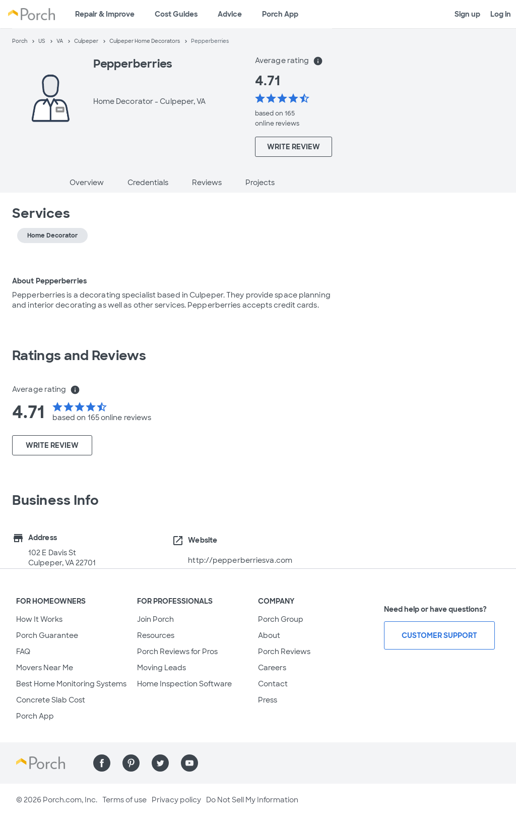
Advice (230, 14)
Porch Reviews (284, 651)
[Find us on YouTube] (189, 763)
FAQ (23, 651)
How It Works (39, 619)
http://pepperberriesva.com (240, 560)
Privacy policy (176, 799)
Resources (155, 635)
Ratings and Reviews (79, 355)
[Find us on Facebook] (101, 763)
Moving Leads (161, 667)
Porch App (280, 14)
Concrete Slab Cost (50, 700)
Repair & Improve (105, 14)
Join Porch (155, 619)
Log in (500, 14)
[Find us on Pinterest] (131, 763)
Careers (272, 667)
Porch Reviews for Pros (177, 651)
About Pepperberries (49, 280)
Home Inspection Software (184, 683)
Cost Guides (176, 14)
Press (267, 700)
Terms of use (124, 799)
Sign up (467, 14)
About (269, 635)
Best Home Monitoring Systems (71, 683)
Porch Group (280, 619)
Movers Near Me (44, 667)
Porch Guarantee (47, 635)
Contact (273, 683)
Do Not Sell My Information (252, 799)
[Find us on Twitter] (160, 763)
